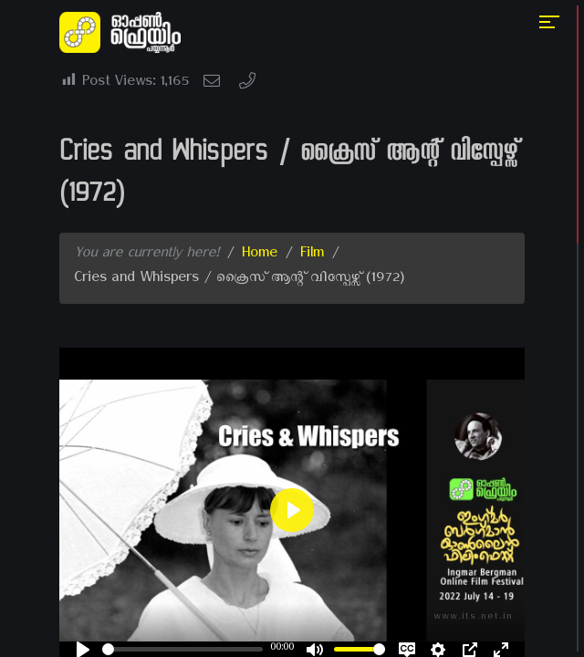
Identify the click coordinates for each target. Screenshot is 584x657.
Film (312, 255)
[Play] (292, 510)
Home (259, 255)
